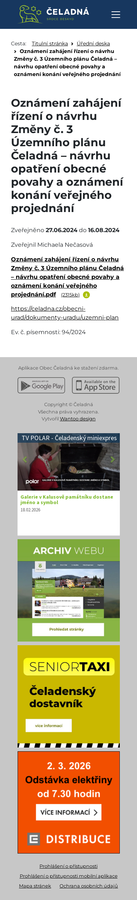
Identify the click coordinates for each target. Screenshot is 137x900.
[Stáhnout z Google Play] (41, 385)
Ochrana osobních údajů (89, 886)
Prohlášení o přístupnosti (68, 866)
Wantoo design (78, 418)
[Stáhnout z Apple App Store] (95, 385)
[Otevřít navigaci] (116, 14)
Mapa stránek (35, 886)
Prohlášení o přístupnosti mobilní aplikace (69, 876)
